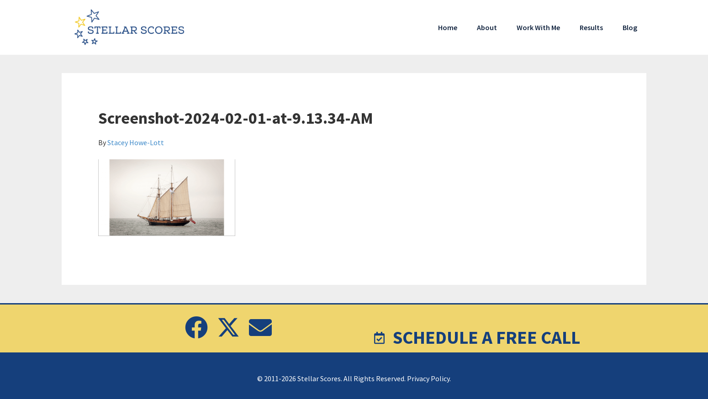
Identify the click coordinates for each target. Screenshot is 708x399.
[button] (196, 327)
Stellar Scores (130, 27)
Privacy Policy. (429, 378)
